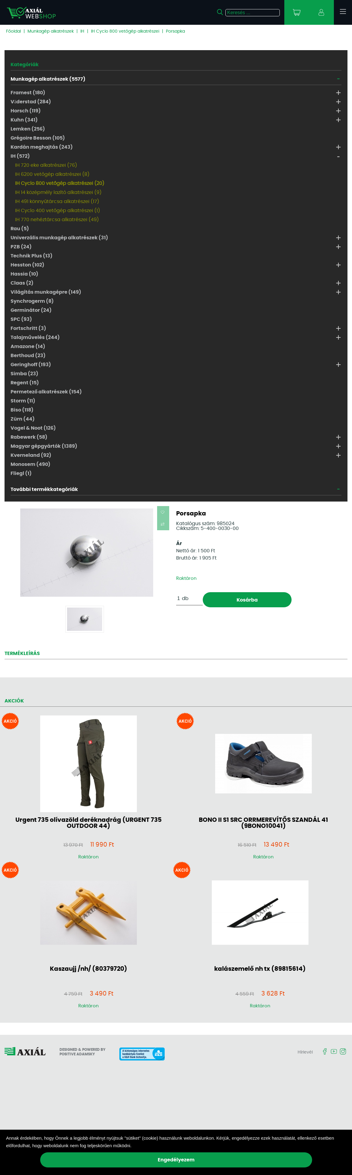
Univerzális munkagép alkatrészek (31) (59, 237)
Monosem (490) (30, 464)
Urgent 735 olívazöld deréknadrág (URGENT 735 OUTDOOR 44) (88, 823)
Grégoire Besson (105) (38, 138)
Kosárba (247, 600)
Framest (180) (28, 92)
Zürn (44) (23, 419)
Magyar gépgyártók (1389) (44, 446)
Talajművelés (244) (35, 337)
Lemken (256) (28, 129)
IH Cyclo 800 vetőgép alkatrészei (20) (59, 183)
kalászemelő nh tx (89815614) (260, 969)
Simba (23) (24, 373)
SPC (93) (21, 319)
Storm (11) (23, 401)
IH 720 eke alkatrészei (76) (46, 165)
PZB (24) (21, 246)
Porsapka (175, 31)
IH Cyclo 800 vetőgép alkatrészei (125, 31)
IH (82, 31)
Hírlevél (305, 1052)
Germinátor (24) (31, 310)
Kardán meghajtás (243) (42, 147)
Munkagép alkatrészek (50, 31)
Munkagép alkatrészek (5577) (48, 79)
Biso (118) (22, 410)
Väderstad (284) (31, 101)
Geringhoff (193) (31, 364)
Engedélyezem (176, 1159)
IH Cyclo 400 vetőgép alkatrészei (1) (57, 210)
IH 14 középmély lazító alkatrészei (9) (58, 192)
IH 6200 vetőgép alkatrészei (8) (52, 174)
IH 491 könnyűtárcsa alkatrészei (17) (57, 201)
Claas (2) (22, 283)
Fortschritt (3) (28, 328)
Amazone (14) (28, 346)
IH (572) (20, 156)
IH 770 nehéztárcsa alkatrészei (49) (57, 219)
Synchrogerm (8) (32, 301)
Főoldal (13, 31)
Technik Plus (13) (32, 255)
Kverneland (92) (31, 455)
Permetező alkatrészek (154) (46, 391)
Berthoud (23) (28, 355)
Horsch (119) (26, 110)
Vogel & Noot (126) (33, 428)
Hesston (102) (27, 265)
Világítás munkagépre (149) (46, 292)
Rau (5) (20, 228)
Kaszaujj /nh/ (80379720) (88, 969)
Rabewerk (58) (29, 437)
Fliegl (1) (21, 473)
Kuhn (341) (24, 120)
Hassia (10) (24, 274)
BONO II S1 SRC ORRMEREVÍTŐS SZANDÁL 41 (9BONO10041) (263, 823)
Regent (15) (25, 382)
